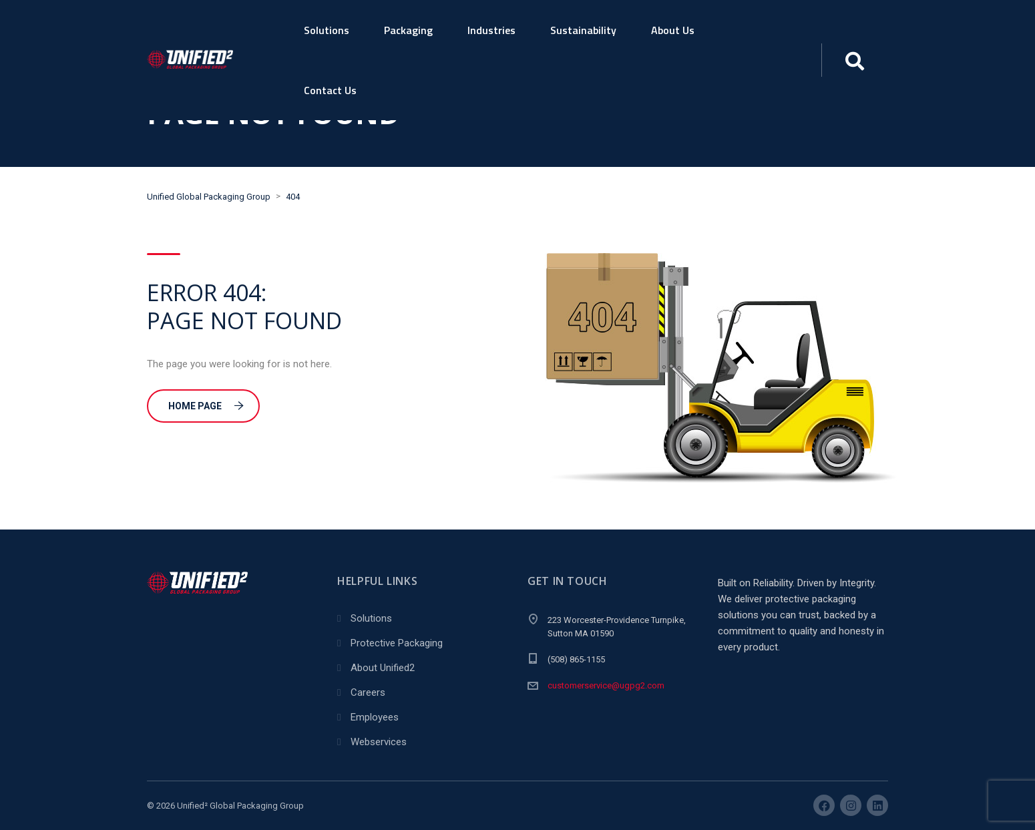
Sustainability (583, 30)
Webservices (379, 742)
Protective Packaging (397, 643)
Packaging (408, 30)
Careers (368, 692)
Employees (375, 717)
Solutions (326, 30)
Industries (491, 30)
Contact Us (330, 90)
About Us (672, 30)
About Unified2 (383, 668)
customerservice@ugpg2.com (606, 685)
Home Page (206, 406)
